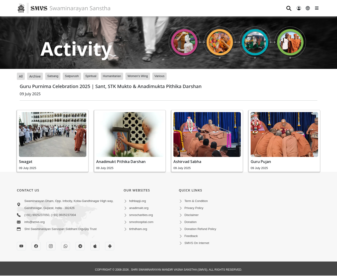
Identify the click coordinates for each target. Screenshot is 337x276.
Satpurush (72, 76)
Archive (34, 76)
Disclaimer (191, 215)
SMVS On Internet (196, 243)
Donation (190, 222)
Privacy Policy (193, 208)
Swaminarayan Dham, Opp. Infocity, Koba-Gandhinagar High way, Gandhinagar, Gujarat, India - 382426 (68, 204)
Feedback (191, 236)
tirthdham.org (138, 229)
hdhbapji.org (137, 201)
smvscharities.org (141, 215)
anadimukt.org (138, 208)
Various (159, 76)
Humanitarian (112, 76)
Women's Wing (138, 76)
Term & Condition (196, 201)
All (21, 76)
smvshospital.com (141, 222)
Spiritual (90, 76)
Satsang (53, 76)
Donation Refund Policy (200, 229)
